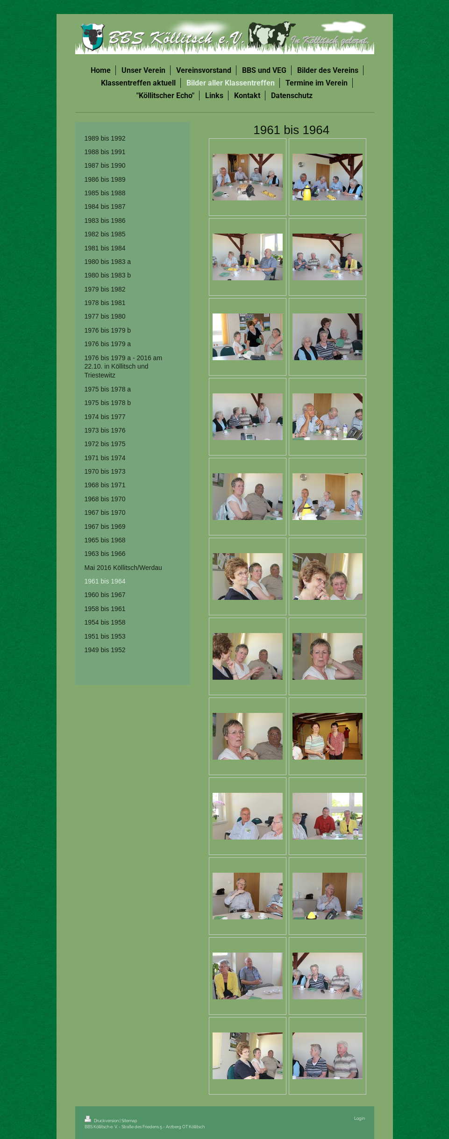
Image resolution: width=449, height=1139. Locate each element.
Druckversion (102, 1120)
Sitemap (129, 1120)
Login (359, 1118)
